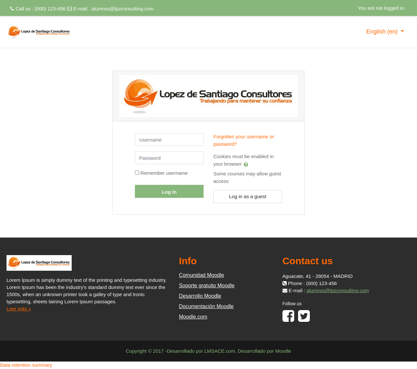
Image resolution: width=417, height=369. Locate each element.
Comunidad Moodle (201, 275)
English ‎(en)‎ (382, 31)
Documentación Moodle (206, 306)
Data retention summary (26, 365)
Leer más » (19, 308)
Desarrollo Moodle (200, 296)
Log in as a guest (247, 196)
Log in (169, 192)
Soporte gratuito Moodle (207, 285)
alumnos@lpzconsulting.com (123, 8)
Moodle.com (193, 317)
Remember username (164, 173)
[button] (247, 164)
